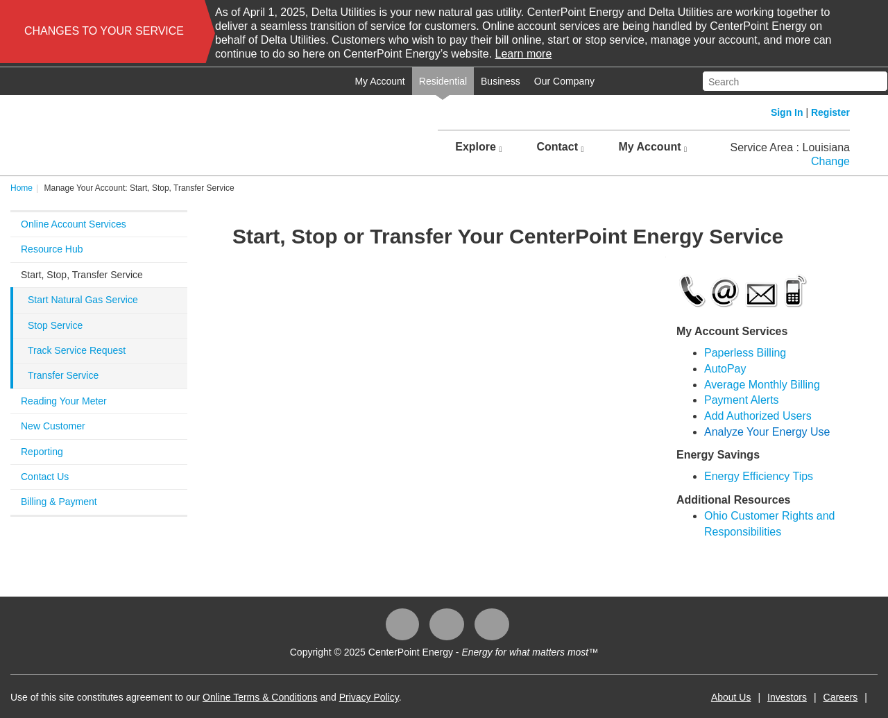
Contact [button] (559, 147)
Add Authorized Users (758, 416)
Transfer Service (63, 375)
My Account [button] (652, 147)
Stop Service (55, 325)
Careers (840, 697)
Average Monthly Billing (762, 385)
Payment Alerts (741, 400)
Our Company (564, 81)
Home (21, 188)
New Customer (53, 425)
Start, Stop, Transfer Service (82, 274)
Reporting (42, 451)
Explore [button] (478, 147)
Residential (443, 81)
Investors (787, 697)
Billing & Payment (59, 501)
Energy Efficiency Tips (758, 476)
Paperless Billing (745, 353)
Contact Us (45, 476)
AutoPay (725, 369)
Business (500, 81)
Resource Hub (52, 249)
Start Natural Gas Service (83, 299)
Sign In (787, 112)
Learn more (523, 54)
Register (830, 112)
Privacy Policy (369, 697)
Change (830, 161)
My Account (379, 81)
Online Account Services (73, 224)
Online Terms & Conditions (260, 697)
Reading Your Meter (64, 401)
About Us (731, 697)
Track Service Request (77, 350)
